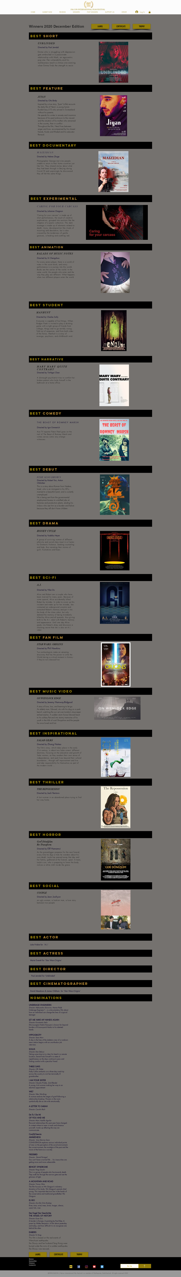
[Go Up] (129, 1266)
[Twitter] (102, 1266)
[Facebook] (78, 1266)
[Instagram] (86, 1266)
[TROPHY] (142, 26)
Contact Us (32, 1265)
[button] (78, 12)
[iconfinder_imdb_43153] (71, 1266)
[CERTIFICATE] (121, 26)
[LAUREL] (100, 26)
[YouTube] (94, 1266)
